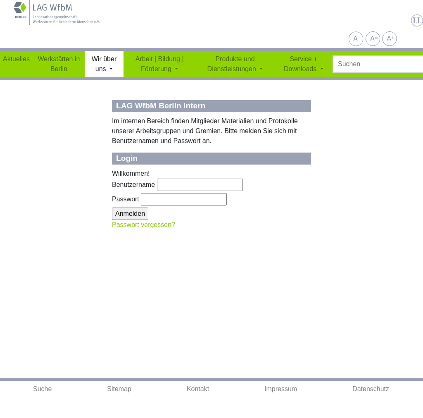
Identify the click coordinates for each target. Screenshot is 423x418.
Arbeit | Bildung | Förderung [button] (159, 63)
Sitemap (119, 388)
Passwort (125, 199)
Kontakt (198, 388)
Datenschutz (370, 388)
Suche (42, 388)
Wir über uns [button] (104, 63)
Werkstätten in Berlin (59, 63)
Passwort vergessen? (143, 224)
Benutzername (133, 184)
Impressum (280, 388)
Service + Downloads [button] (301, 63)
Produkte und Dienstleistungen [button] (232, 63)
